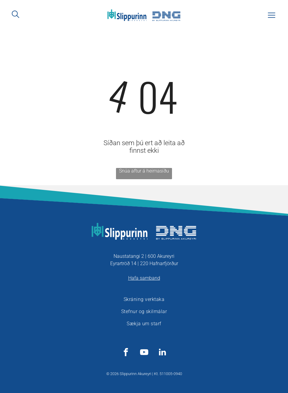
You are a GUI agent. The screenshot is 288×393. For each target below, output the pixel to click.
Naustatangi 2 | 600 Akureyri (144, 256)
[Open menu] (271, 15)
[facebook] (126, 353)
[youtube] (144, 353)
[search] (15, 14)
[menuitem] (144, 299)
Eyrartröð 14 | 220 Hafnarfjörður (144, 263)
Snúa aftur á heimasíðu (144, 171)
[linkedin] (162, 353)
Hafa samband (144, 278)
